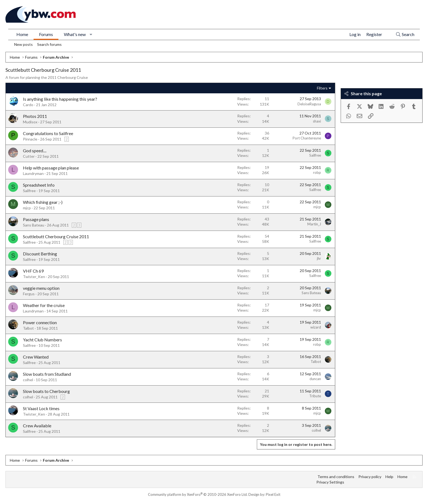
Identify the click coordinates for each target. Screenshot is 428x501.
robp (317, 172)
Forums (46, 34)
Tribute (315, 396)
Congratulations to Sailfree (48, 133)
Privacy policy (369, 476)
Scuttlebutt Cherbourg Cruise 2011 (56, 236)
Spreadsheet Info (39, 184)
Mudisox (30, 122)
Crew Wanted (36, 356)
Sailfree (315, 155)
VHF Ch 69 (33, 270)
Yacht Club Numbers (42, 339)
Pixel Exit (273, 494)
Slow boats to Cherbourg (46, 391)
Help (389, 476)
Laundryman (33, 173)
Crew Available (37, 425)
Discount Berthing (40, 253)
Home (22, 34)
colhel (28, 379)
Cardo (28, 104)
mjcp (27, 207)
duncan (315, 379)
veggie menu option (41, 288)
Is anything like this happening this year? (60, 99)
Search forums (49, 44)
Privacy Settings (330, 482)
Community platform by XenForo (198, 494)
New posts (23, 44)
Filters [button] (322, 88)
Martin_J (314, 224)
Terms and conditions (335, 476)
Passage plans (36, 219)
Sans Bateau (33, 225)
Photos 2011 (35, 116)
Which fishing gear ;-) (43, 202)
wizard (315, 327)
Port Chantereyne (307, 138)
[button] (91, 34)
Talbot (28, 328)
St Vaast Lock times (41, 408)
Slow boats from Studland (47, 374)
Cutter (29, 156)
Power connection (40, 322)
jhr (319, 258)
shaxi (317, 121)
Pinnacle (30, 139)
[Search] (405, 34)
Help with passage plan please (51, 167)
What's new (75, 34)
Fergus (29, 293)
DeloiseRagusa (309, 104)
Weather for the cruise (44, 305)
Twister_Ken (34, 276)
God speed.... (34, 150)
